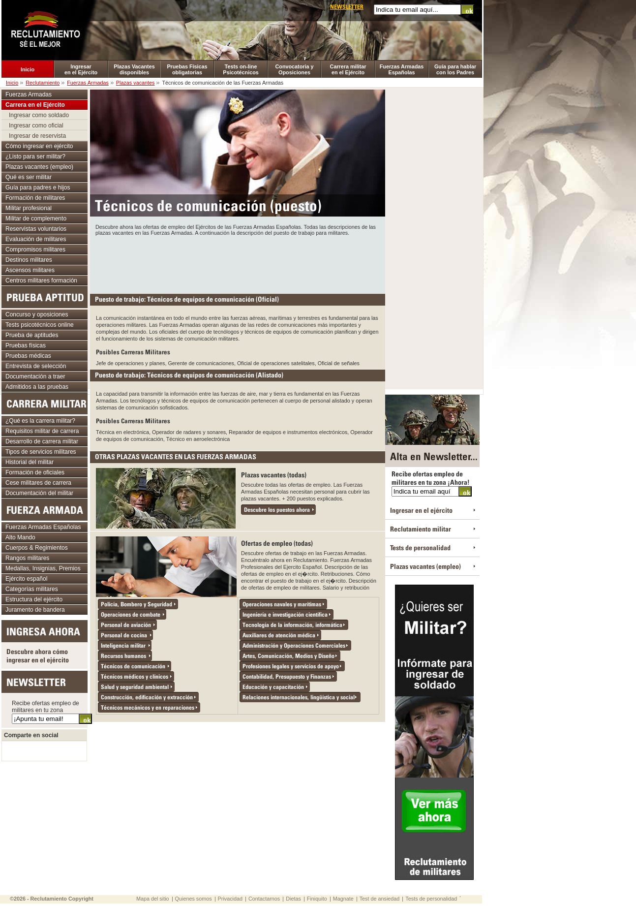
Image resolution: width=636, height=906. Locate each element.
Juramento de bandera (35, 609)
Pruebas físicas (25, 345)
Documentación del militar (39, 493)
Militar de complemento (35, 218)
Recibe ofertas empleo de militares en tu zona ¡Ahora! (431, 477)
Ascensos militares (30, 270)
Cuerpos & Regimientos (36, 547)
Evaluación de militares (35, 239)
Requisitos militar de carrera (42, 431)
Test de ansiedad (380, 899)
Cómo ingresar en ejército (39, 146)
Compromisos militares (35, 249)
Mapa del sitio (152, 899)
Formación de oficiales (34, 472)
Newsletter (346, 6)
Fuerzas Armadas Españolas (402, 69)
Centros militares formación (41, 280)
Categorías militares (31, 589)
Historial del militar (29, 462)
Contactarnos (264, 899)
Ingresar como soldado (39, 115)
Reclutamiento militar (420, 529)
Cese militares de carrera (38, 482)
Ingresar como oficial (36, 125)
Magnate (343, 899)
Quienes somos (193, 899)
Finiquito (317, 899)
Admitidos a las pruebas (36, 386)
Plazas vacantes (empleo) (39, 166)
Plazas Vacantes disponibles (134, 69)
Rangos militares (27, 558)
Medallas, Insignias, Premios (43, 568)
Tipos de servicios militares (40, 451)
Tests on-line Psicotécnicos (241, 69)
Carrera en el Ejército (35, 104)
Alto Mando (20, 537)
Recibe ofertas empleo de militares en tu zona (45, 707)
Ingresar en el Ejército (80, 69)
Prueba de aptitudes (31, 335)
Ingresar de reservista (37, 135)
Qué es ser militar (28, 177)
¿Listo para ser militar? (35, 156)
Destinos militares (28, 259)
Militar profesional (28, 208)
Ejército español (26, 578)
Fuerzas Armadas (88, 83)
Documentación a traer (35, 376)
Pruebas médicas (28, 355)
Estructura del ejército (33, 599)
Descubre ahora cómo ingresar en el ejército (37, 655)
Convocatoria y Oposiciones (294, 69)
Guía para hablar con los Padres (455, 69)
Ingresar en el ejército (421, 510)
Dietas (293, 899)
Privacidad (230, 899)
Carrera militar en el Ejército (348, 69)
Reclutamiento (43, 83)
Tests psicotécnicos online (39, 324)
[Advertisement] (237, 263)
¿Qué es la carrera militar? (40, 420)
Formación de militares (35, 197)
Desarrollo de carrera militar (41, 441)
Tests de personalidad (420, 547)
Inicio (27, 69)
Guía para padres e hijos (37, 187)
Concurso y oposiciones (36, 314)
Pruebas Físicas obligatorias (187, 69)
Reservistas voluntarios (35, 228)
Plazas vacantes (135, 83)
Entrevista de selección (35, 366)
